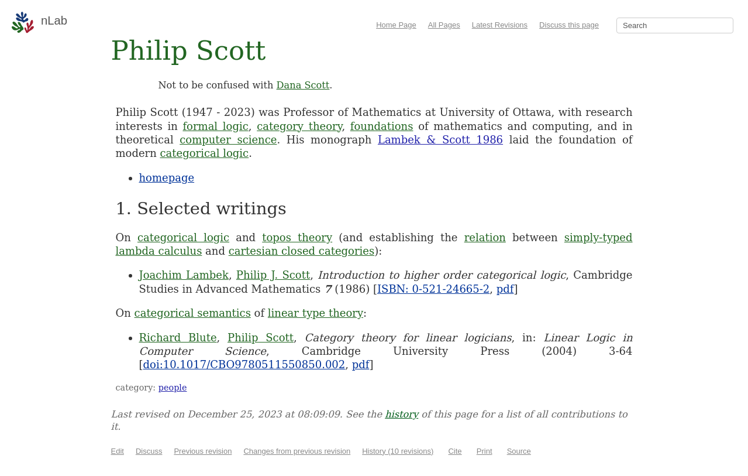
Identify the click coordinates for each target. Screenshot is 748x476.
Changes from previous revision (296, 451)
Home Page (396, 24)
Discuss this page (569, 24)
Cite (454, 451)
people (172, 387)
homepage (167, 178)
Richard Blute (178, 337)
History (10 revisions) (397, 451)
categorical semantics (193, 313)
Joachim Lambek (184, 275)
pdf (505, 289)
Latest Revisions (500, 24)
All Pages (444, 24)
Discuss (149, 451)
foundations (381, 126)
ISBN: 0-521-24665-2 (433, 289)
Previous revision (203, 451)
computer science (228, 139)
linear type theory (315, 313)
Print (484, 451)
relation (485, 237)
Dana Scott (303, 85)
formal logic (215, 126)
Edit (117, 451)
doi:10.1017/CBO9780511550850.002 (244, 364)
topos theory (297, 237)
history (401, 414)
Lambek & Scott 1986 (440, 139)
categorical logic (204, 153)
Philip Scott (260, 337)
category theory (299, 126)
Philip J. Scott (273, 275)
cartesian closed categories (301, 251)
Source (519, 451)
